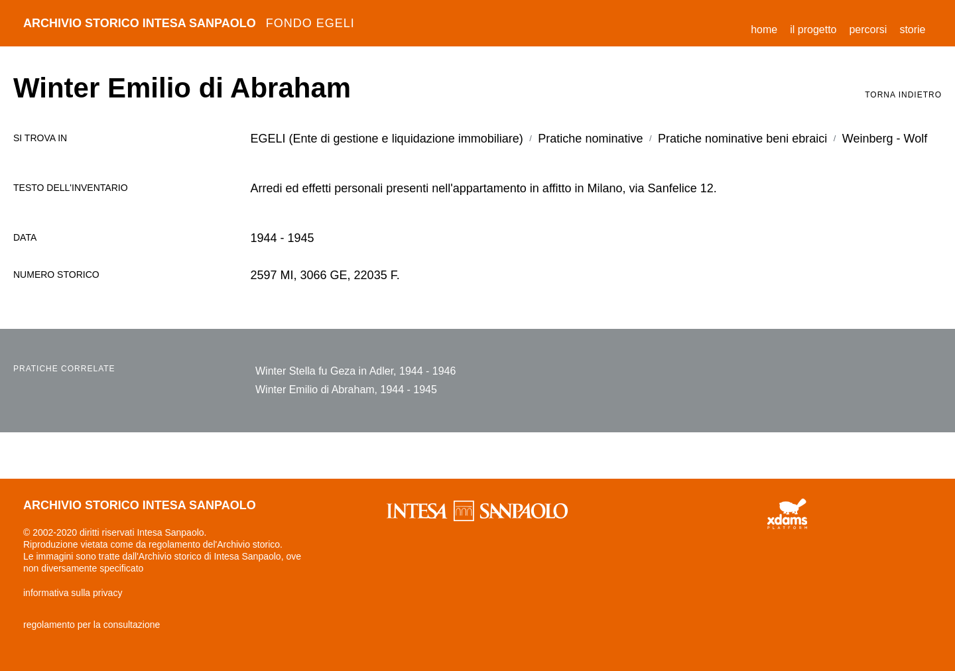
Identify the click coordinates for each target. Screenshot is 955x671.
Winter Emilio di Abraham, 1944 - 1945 (346, 389)
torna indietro (903, 94)
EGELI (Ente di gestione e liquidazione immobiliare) (387, 138)
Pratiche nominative (590, 138)
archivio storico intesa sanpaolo (189, 23)
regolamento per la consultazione (91, 624)
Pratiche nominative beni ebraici (742, 138)
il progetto (813, 29)
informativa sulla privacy (72, 592)
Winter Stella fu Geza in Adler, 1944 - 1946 (355, 371)
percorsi (868, 29)
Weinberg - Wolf (884, 138)
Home (767, 27)
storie (912, 29)
